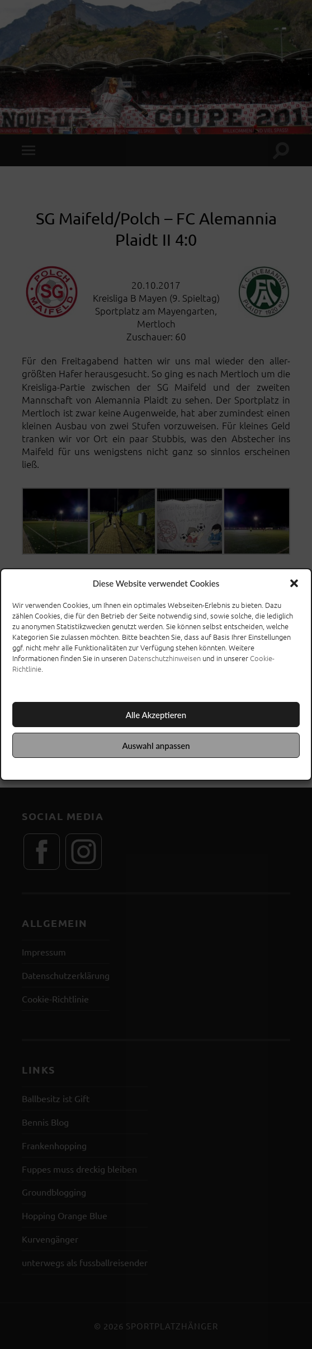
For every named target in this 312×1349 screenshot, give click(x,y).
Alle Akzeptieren (156, 715)
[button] (294, 583)
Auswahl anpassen (156, 746)
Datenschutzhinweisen (165, 658)
